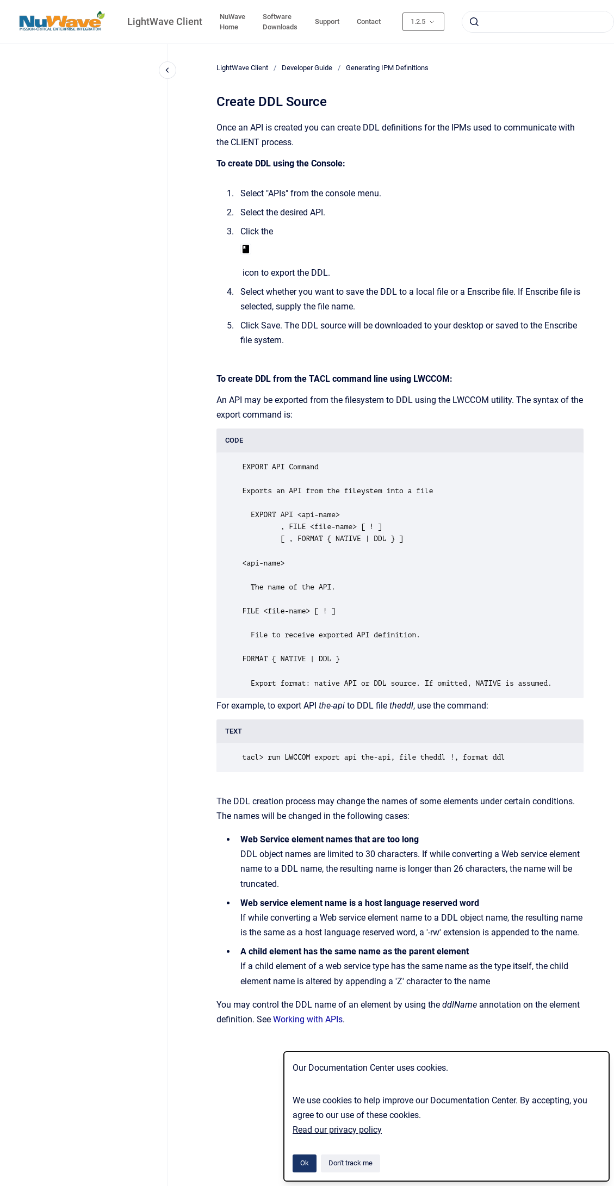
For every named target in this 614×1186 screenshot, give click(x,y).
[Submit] (474, 21)
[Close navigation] (167, 70)
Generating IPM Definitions (387, 68)
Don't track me (350, 1163)
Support (327, 21)
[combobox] (537, 21)
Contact (369, 21)
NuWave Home (232, 22)
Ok (304, 1163)
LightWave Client (164, 21)
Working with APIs (308, 1019)
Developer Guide (307, 68)
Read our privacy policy (337, 1130)
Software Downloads (280, 22)
